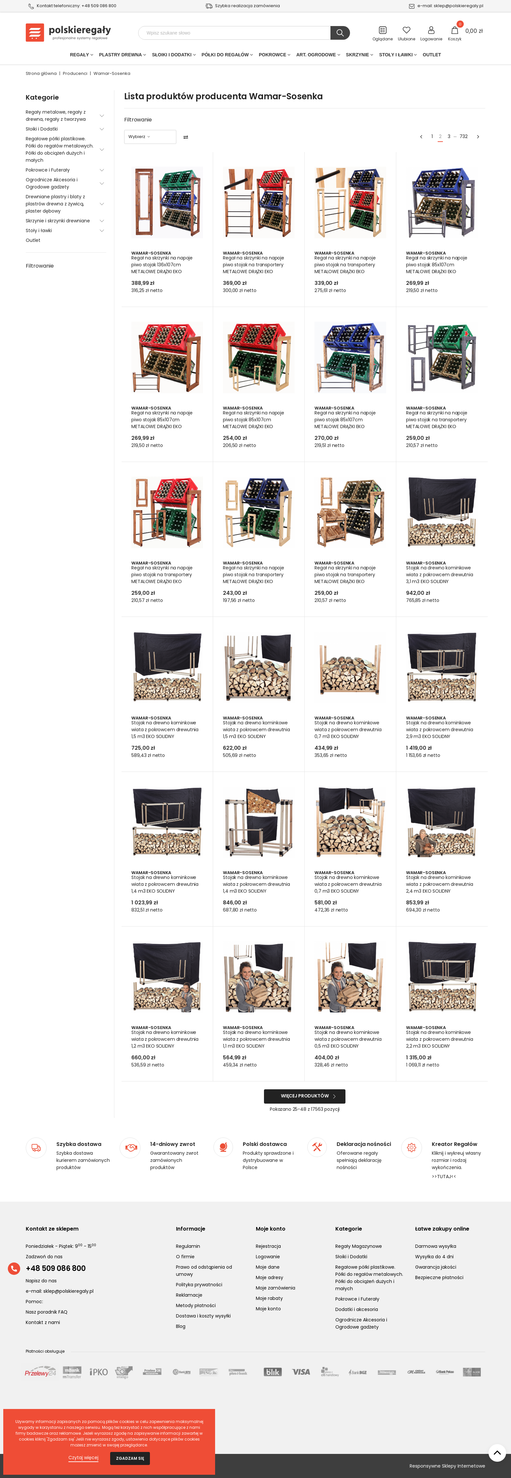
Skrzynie (357, 56)
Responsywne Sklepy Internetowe (447, 1466)
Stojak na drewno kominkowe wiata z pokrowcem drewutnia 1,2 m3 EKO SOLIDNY (165, 1039)
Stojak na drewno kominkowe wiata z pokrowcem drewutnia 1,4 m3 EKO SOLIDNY (165, 884)
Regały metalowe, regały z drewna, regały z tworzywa (56, 115)
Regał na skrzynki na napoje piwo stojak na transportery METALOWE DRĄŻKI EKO (254, 265)
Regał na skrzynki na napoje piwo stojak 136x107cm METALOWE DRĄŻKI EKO (162, 265)
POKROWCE (272, 56)
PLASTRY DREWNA (120, 56)
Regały (79, 56)
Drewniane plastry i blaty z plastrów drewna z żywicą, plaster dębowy (55, 203)
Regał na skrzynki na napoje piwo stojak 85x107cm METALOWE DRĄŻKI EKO (437, 265)
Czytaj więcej (83, 1457)
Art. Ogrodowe (316, 56)
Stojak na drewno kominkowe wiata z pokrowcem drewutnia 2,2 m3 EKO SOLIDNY (440, 1039)
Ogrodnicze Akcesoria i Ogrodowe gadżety (52, 183)
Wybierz (139, 136)
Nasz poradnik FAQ (46, 1312)
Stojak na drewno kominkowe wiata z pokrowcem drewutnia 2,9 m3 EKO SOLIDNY (440, 729)
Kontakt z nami (43, 1322)
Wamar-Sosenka (151, 253)
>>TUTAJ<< (444, 1176)
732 (464, 136)
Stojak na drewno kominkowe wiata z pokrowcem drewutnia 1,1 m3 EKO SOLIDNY (257, 1039)
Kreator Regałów (454, 1144)
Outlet (432, 56)
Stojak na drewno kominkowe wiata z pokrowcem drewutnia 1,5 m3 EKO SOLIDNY (165, 729)
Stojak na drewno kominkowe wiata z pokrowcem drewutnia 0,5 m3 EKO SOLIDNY (348, 1039)
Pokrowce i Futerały (48, 170)
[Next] (478, 137)
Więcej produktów (305, 1096)
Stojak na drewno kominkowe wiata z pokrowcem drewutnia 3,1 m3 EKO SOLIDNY (440, 575)
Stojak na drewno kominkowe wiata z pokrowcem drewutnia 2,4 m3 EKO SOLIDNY (440, 884)
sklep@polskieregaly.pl (458, 6)
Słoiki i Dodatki (171, 56)
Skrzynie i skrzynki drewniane (58, 220)
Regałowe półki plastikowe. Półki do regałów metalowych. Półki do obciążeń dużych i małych (60, 149)
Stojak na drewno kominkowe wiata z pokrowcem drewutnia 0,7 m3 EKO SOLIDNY (348, 729)
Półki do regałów (225, 56)
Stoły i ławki (396, 56)
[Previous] (420, 137)
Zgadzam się (130, 1458)
